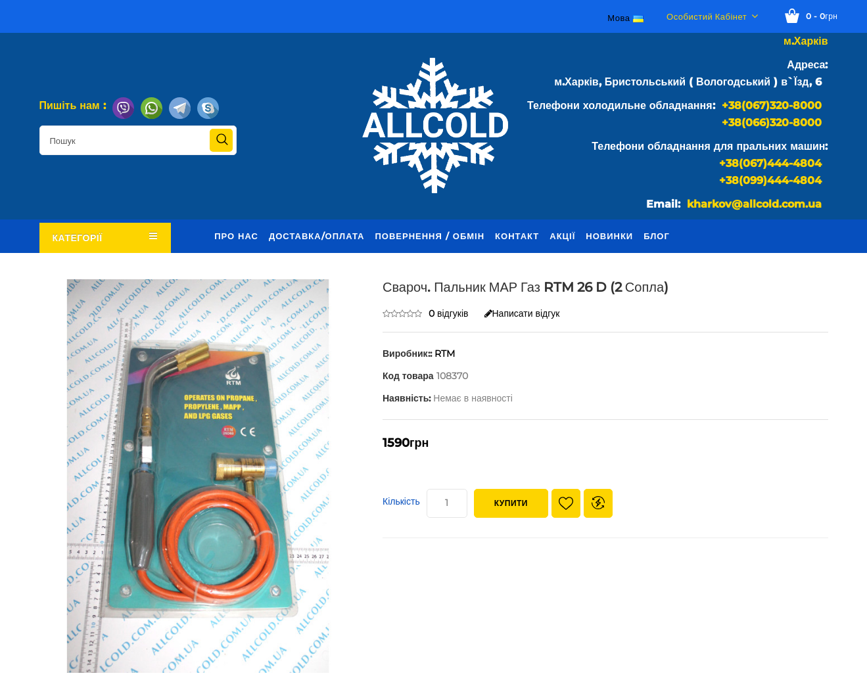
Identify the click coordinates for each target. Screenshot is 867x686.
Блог (657, 236)
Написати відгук (522, 313)
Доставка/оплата (317, 236)
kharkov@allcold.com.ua (754, 204)
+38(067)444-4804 (770, 163)
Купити (511, 503)
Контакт (517, 236)
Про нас (236, 236)
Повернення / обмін (429, 236)
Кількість (401, 501)
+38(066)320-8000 (772, 122)
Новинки (609, 236)
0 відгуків (449, 313)
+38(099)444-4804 (770, 180)
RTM (444, 353)
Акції (562, 236)
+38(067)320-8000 (772, 105)
